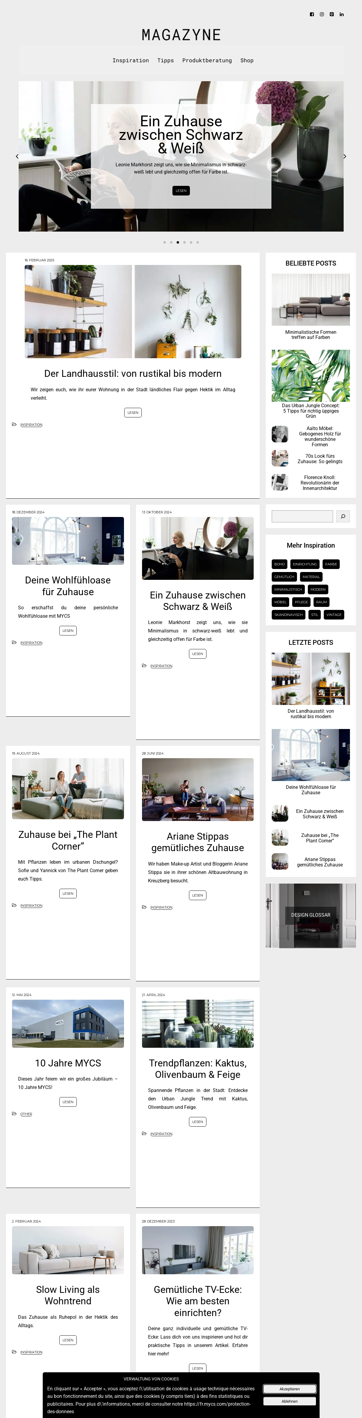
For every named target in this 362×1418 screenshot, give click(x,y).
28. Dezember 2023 (158, 1221)
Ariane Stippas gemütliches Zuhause (197, 842)
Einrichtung (305, 564)
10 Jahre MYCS (68, 1063)
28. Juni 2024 (153, 753)
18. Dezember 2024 (28, 512)
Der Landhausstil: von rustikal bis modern (133, 373)
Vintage (334, 615)
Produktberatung (207, 60)
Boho (279, 564)
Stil (314, 615)
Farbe (331, 564)
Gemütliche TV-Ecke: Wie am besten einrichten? (198, 1301)
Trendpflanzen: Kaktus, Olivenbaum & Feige (197, 1068)
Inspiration (131, 60)
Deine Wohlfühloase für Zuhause (68, 585)
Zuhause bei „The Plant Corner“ (67, 840)
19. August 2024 (26, 753)
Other (26, 1114)
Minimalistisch (288, 589)
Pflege (301, 602)
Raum (321, 602)
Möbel (280, 602)
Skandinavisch (288, 615)
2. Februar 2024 (26, 1221)
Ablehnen (290, 1401)
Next (345, 156)
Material (311, 577)
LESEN (181, 191)
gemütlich (284, 577)
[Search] (343, 516)
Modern (318, 589)
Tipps (165, 60)
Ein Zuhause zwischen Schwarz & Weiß (198, 600)
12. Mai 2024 (22, 995)
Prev (17, 156)
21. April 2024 (153, 995)
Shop (247, 60)
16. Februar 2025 (39, 260)
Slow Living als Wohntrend (68, 1295)
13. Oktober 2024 (157, 512)
